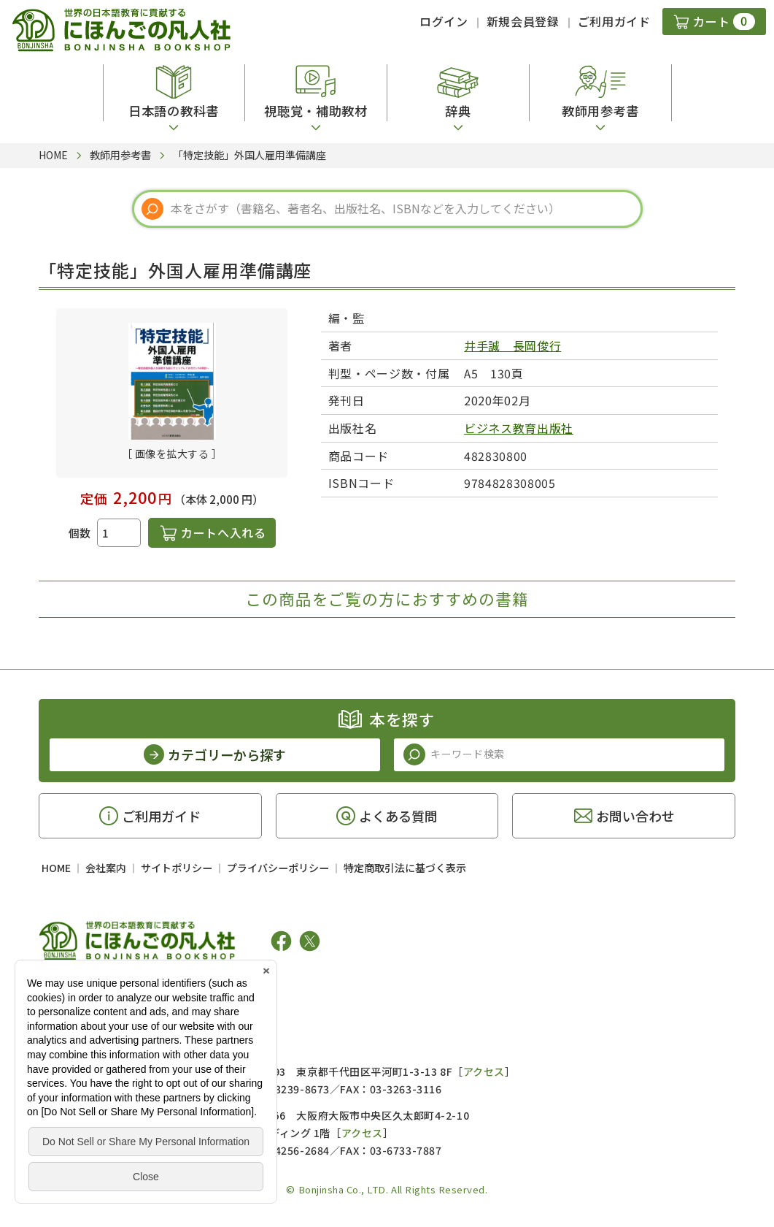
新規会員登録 (523, 21)
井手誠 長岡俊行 (512, 345)
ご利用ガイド (614, 21)
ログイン (443, 21)
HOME (56, 867)
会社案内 (105, 867)
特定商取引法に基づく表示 (405, 867)
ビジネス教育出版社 (518, 428)
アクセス (484, 1071)
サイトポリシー (176, 867)
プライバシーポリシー (278, 867)
